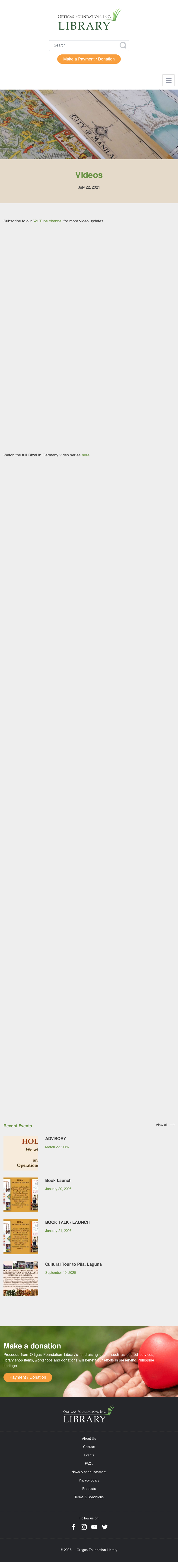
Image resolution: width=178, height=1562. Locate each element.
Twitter (105, 1527)
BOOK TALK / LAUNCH (67, 1222)
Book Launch (58, 1180)
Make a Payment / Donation (89, 59)
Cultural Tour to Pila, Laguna (73, 1264)
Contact (89, 1447)
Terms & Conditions (89, 1497)
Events (89, 1455)
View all (161, 1125)
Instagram (84, 1527)
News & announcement (89, 1472)
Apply (122, 45)
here (85, 455)
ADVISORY (55, 1138)
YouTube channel (47, 221)
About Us (89, 1438)
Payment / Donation (28, 1377)
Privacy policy (89, 1480)
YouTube (94, 1527)
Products (89, 1489)
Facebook (73, 1527)
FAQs (89, 1463)
